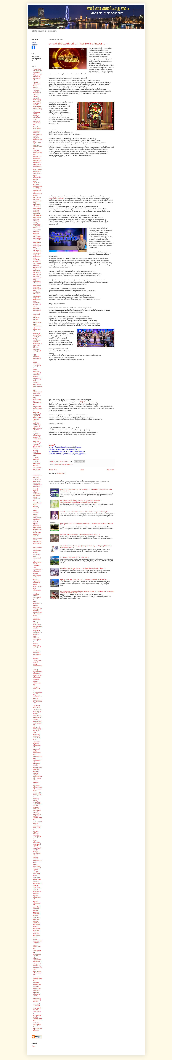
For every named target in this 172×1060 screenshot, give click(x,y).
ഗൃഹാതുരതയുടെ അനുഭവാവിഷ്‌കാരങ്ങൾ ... (37, 541)
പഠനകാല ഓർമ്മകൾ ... (37, 631)
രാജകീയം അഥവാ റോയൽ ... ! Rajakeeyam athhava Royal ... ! (80, 534)
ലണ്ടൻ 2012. (37, 883)
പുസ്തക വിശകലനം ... (37, 688)
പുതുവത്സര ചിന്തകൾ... (37, 676)
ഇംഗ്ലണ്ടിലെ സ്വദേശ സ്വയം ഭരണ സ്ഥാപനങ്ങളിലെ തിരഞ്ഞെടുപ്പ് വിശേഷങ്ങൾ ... (37, 322)
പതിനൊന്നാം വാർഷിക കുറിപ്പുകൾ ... (37, 638)
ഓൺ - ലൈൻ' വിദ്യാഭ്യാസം (37, 453)
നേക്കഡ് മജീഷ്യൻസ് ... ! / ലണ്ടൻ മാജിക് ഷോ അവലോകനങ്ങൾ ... (37, 623)
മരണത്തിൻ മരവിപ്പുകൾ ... (37, 794)
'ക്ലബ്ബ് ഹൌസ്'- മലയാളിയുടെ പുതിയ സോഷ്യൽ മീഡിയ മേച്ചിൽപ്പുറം (37, 101)
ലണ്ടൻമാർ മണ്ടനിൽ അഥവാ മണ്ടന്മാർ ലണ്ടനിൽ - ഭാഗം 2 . (36, 911)
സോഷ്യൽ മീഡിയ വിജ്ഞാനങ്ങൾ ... (37, 1018)
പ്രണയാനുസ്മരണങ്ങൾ (37, 716)
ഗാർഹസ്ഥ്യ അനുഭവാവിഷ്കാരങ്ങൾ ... (37, 517)
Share (33, 1046)
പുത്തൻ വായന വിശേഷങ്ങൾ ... (36, 682)
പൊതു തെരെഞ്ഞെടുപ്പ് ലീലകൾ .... (37, 701)
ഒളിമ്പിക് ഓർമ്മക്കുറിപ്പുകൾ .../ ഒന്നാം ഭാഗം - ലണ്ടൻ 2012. (37, 417)
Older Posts (110, 470)
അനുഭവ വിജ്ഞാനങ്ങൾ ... (37, 152)
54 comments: (64, 461)
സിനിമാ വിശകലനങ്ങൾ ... (36, 994)
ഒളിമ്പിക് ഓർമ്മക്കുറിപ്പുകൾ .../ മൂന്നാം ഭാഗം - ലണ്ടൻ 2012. (37, 427)
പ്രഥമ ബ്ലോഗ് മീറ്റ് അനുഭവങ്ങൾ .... (37, 722)
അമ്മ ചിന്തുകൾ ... (37, 176)
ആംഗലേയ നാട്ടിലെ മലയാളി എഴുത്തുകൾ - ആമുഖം (37, 212)
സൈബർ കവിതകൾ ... (37, 1004)
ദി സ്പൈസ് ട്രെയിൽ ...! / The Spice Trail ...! (74, 557)
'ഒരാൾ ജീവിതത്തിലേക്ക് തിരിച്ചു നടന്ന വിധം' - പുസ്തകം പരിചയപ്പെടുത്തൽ (37, 88)
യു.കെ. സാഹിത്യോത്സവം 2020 (37, 859)
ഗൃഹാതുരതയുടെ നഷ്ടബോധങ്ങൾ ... (37, 549)
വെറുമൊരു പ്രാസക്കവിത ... (37, 972)
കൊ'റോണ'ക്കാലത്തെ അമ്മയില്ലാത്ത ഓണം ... (37, 484)
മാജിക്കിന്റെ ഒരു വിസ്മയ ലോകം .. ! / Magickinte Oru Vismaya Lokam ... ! (82, 568)
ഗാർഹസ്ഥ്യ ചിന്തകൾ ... (37, 523)
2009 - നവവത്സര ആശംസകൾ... (36, 122)
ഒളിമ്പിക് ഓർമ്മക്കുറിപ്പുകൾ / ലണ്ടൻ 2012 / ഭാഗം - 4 (37, 445)
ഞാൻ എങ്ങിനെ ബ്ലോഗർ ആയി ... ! (36, 581)
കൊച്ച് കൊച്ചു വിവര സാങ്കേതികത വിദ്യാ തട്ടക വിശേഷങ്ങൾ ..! (37, 494)
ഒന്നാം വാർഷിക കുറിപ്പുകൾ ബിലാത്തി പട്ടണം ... (37, 373)
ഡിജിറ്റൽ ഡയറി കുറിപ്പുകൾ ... (37, 596)
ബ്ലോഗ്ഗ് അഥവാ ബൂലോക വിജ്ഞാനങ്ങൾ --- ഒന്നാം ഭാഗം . (37, 776)
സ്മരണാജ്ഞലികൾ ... (37, 1029)
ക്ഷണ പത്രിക (35, 511)
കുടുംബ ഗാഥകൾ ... (37, 478)
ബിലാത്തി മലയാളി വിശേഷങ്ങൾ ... (36, 744)
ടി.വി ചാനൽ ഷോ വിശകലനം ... (63, 464)
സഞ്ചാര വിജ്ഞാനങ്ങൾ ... (37, 978)
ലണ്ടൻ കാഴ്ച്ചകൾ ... (37, 886)
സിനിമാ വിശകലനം (37, 983)
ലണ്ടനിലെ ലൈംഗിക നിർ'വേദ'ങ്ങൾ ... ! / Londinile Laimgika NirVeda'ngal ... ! (84, 512)
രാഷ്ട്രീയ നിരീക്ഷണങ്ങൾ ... (36, 873)
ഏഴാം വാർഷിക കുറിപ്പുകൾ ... (37, 364)
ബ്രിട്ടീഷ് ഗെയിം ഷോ (86, 402)
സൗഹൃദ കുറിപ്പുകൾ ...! (37, 1024)
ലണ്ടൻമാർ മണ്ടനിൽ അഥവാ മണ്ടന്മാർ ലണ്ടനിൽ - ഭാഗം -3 (36, 922)
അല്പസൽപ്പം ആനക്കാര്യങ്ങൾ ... (37, 192)
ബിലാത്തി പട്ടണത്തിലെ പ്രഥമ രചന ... (36, 737)
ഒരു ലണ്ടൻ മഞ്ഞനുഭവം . (37, 408)
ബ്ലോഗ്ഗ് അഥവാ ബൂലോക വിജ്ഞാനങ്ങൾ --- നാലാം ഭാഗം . (37, 786)
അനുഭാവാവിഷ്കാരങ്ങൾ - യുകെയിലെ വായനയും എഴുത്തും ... (37, 169)
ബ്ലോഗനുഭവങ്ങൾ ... (37, 768)
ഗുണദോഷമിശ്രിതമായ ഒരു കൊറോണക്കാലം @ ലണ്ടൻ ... (37, 532)
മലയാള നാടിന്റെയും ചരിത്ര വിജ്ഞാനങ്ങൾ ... (37, 816)
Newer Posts (53, 470)
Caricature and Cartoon (37, 127)
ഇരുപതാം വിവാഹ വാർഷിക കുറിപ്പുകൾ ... (37, 349)
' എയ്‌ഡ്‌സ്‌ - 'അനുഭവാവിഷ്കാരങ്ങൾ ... (37, 70)
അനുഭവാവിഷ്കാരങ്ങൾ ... (37, 161)
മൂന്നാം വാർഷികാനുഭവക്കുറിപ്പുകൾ (37, 843)
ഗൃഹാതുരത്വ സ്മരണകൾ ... (37, 557)
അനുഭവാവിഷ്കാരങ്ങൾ (37, 157)
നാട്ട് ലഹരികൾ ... (37, 602)
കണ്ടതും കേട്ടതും (36, 458)
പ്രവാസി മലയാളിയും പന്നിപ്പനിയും (37, 729)
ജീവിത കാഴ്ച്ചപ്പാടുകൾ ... (37, 575)
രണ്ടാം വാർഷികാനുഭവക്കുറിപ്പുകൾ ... (37, 867)
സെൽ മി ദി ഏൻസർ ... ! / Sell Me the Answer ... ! (77, 43)
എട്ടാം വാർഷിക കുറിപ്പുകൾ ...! (37, 357)
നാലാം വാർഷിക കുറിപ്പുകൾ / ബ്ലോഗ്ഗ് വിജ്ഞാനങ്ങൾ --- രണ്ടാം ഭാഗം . (37, 610)
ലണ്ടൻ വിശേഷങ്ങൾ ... (36, 902)
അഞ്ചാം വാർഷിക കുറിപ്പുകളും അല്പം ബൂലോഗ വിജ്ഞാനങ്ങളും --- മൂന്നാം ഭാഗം (37, 137)
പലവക (35, 658)
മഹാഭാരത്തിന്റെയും (37, 822)
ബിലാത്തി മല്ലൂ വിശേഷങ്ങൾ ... (36, 751)
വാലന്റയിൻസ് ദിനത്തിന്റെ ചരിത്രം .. (37, 953)
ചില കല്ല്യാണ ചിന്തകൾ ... (37, 569)
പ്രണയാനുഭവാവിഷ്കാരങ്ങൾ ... (37, 711)
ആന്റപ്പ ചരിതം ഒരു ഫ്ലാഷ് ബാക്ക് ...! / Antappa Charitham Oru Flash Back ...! (84, 580)
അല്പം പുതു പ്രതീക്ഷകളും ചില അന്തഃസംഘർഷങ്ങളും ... (37, 184)
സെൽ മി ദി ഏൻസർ (56, 198)
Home (82, 470)
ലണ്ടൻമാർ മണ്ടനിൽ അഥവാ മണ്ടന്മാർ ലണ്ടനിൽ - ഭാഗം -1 (36, 933)
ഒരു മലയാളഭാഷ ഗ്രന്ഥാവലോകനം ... (37, 392)
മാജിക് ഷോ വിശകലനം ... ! (37, 827)
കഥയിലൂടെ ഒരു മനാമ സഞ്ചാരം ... (37, 470)
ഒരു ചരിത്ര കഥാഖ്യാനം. (37, 386)
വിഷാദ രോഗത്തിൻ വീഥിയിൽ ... (37, 959)
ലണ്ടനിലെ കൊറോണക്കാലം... (36, 879)
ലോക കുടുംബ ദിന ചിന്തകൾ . (37, 940)
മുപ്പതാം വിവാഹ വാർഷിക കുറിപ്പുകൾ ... (37, 835)
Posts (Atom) (61, 473)
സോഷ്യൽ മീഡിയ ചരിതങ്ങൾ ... (37, 1010)
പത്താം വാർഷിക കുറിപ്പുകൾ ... (37, 646)
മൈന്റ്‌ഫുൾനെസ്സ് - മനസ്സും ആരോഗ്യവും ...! (37, 851)
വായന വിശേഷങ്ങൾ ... (36, 946)
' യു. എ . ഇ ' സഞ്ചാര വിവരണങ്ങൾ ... (37, 77)
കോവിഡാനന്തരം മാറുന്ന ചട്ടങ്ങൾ (37, 505)
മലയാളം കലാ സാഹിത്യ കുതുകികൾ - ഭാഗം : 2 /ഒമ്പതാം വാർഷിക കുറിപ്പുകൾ (37, 804)
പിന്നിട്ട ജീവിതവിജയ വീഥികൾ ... (37, 671)
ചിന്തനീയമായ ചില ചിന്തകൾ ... (37, 563)
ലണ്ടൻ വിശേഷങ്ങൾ (36, 897)
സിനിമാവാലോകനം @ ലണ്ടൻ (37, 999)
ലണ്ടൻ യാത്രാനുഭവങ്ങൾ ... (37, 891)
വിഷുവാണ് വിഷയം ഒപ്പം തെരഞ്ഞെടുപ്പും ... (37, 966)
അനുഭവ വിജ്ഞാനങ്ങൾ (37, 146)
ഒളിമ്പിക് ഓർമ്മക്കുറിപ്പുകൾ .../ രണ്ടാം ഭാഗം (37, 436)
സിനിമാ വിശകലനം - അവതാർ (37, 988)
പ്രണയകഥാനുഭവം (36, 706)
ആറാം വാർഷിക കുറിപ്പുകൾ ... (37, 309)
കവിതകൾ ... (37, 475)
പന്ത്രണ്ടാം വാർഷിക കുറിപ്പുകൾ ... (37, 653)
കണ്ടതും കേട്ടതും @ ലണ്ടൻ (36, 463)
